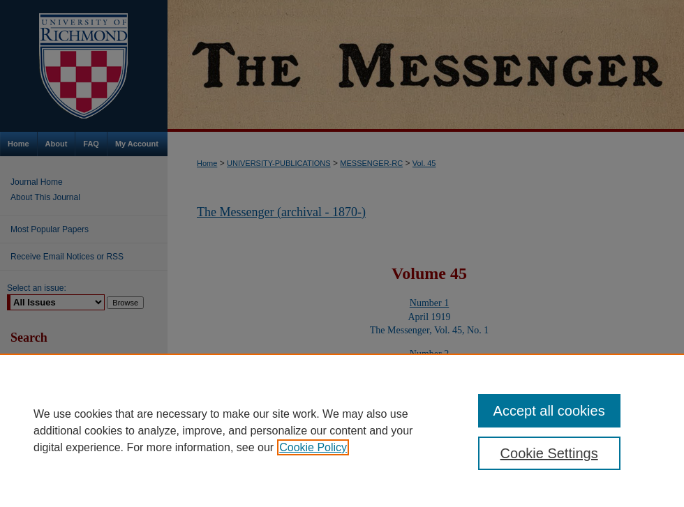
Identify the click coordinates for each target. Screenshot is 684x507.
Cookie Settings (549, 453)
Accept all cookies (549, 410)
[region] (342, 430)
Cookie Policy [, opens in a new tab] (313, 447)
